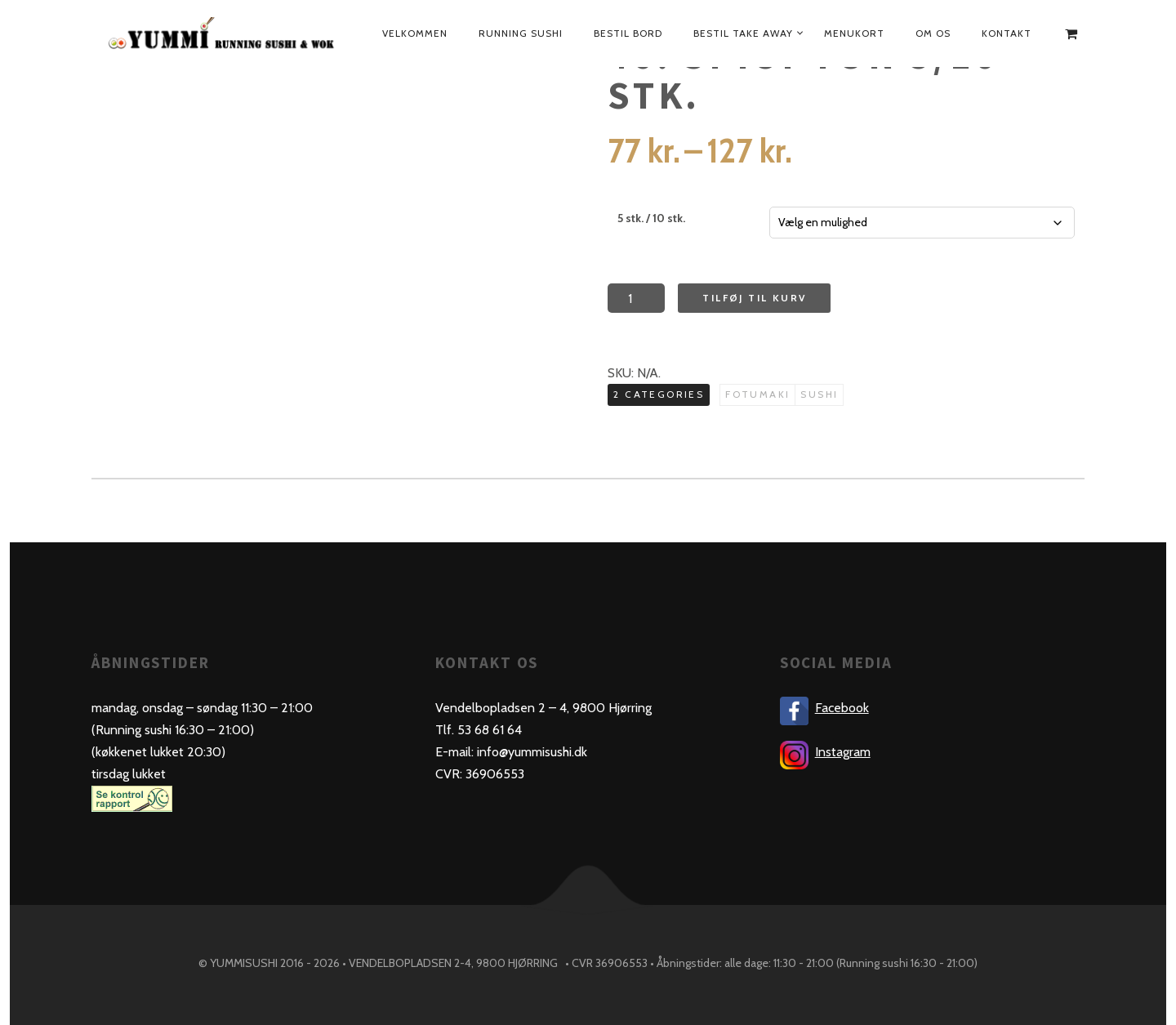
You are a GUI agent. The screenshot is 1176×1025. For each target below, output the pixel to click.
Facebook (842, 707)
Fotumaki (757, 394)
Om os (933, 33)
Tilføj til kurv (754, 298)
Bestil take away (743, 33)
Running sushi (521, 33)
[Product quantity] (636, 298)
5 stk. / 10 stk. (651, 218)
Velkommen (415, 33)
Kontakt (1006, 33)
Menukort (854, 33)
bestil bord (628, 33)
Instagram (843, 752)
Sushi (819, 394)
